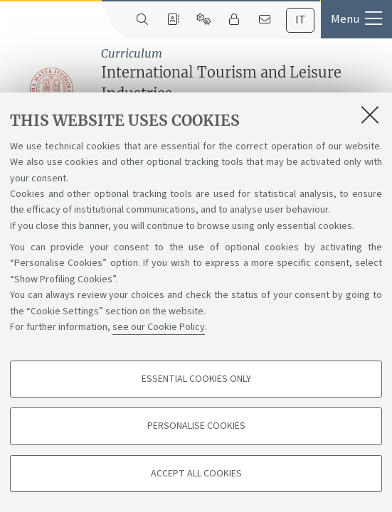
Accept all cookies (196, 473)
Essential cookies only (196, 379)
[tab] (300, 20)
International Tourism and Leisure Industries (243, 89)
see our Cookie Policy (158, 327)
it (300, 20)
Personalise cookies (196, 426)
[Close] (370, 114)
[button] (356, 19)
